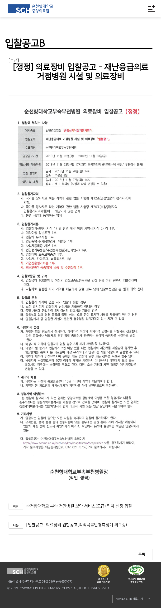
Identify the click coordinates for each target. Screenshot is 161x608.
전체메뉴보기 (152, 9)
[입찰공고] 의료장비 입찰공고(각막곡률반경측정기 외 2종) (76, 525)
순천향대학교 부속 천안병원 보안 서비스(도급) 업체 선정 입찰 (79, 506)
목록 (141, 554)
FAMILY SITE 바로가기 (129, 598)
